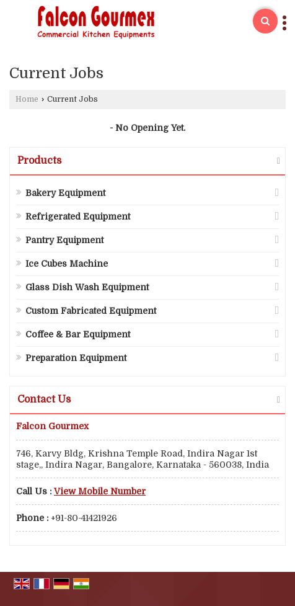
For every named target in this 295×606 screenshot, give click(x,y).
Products (39, 160)
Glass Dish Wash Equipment (87, 287)
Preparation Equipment (75, 358)
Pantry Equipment (64, 240)
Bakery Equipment (65, 193)
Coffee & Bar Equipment (77, 334)
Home (26, 99)
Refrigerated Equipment (77, 216)
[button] (100, 491)
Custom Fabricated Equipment (90, 311)
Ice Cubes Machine (66, 264)
